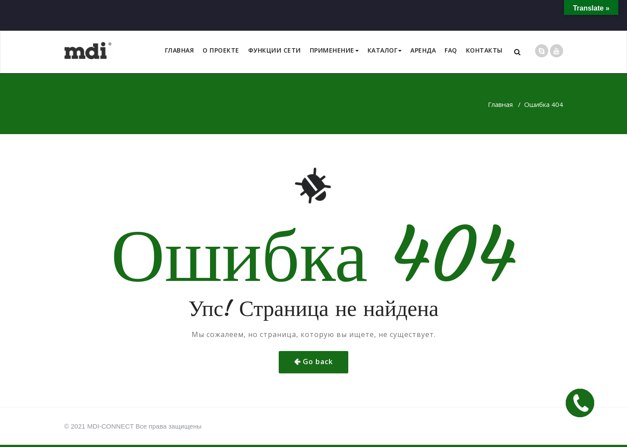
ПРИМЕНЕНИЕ (334, 50)
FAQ (451, 50)
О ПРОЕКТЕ (221, 50)
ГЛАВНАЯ (179, 50)
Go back (318, 361)
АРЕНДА (423, 50)
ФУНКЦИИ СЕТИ (274, 50)
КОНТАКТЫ (484, 50)
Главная (500, 104)
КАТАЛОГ (385, 50)
